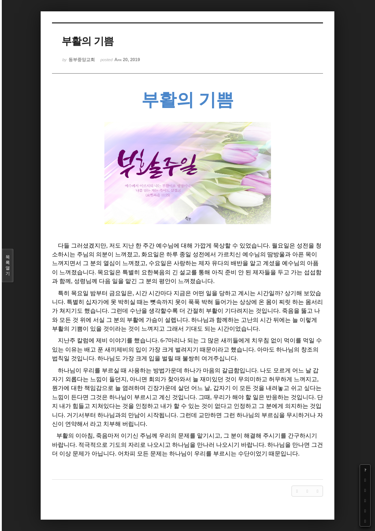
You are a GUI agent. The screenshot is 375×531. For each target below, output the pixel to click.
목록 (7, 265)
